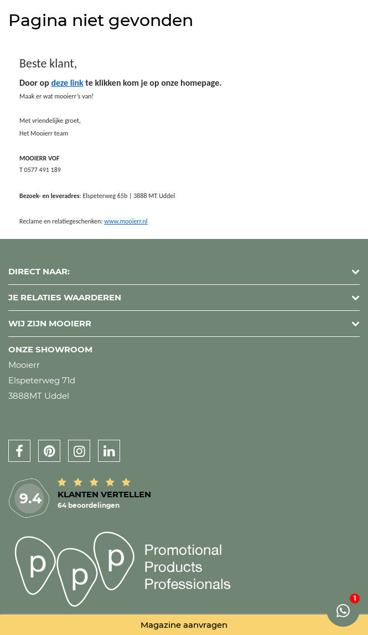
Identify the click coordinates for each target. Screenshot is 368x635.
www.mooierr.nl (125, 221)
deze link (67, 82)
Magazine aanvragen (184, 625)
